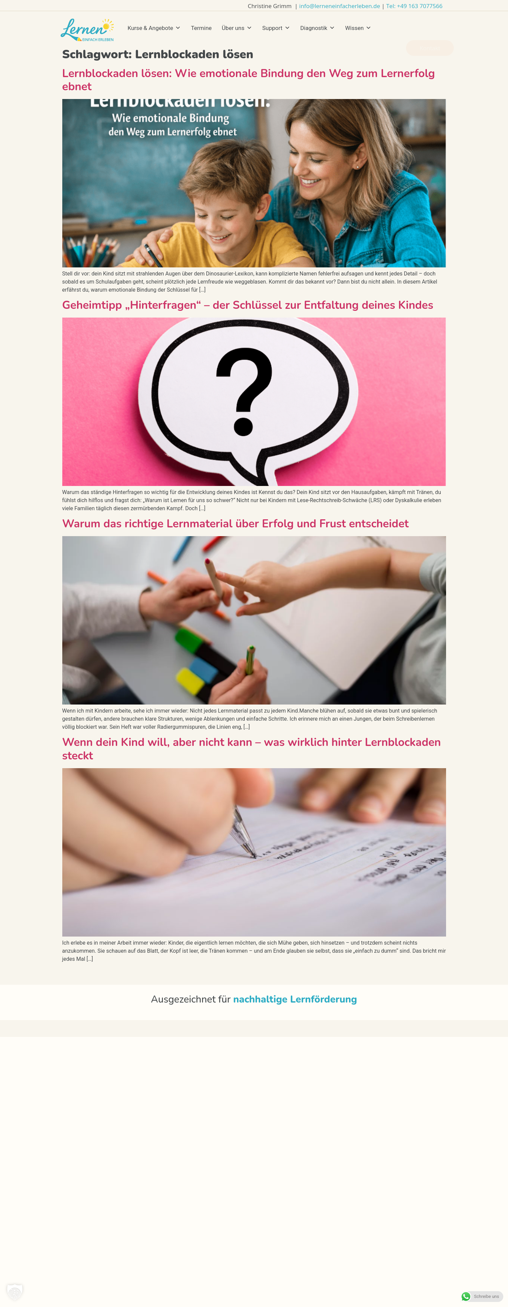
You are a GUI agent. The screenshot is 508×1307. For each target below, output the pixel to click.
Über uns (237, 28)
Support (276, 28)
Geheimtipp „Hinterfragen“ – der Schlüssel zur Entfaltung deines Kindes (248, 305)
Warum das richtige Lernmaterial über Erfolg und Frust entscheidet (235, 523)
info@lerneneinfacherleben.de (339, 6)
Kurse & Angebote (154, 28)
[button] (15, 1292)
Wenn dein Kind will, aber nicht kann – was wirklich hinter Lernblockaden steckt (251, 749)
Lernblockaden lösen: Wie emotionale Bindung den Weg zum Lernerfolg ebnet (248, 80)
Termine (201, 28)
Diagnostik (317, 28)
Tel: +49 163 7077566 (414, 6)
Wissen (358, 28)
